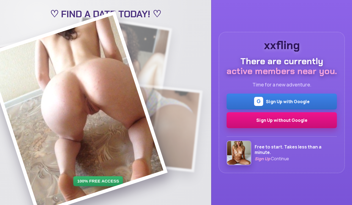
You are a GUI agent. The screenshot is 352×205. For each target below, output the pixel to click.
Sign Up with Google (282, 101)
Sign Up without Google (281, 120)
